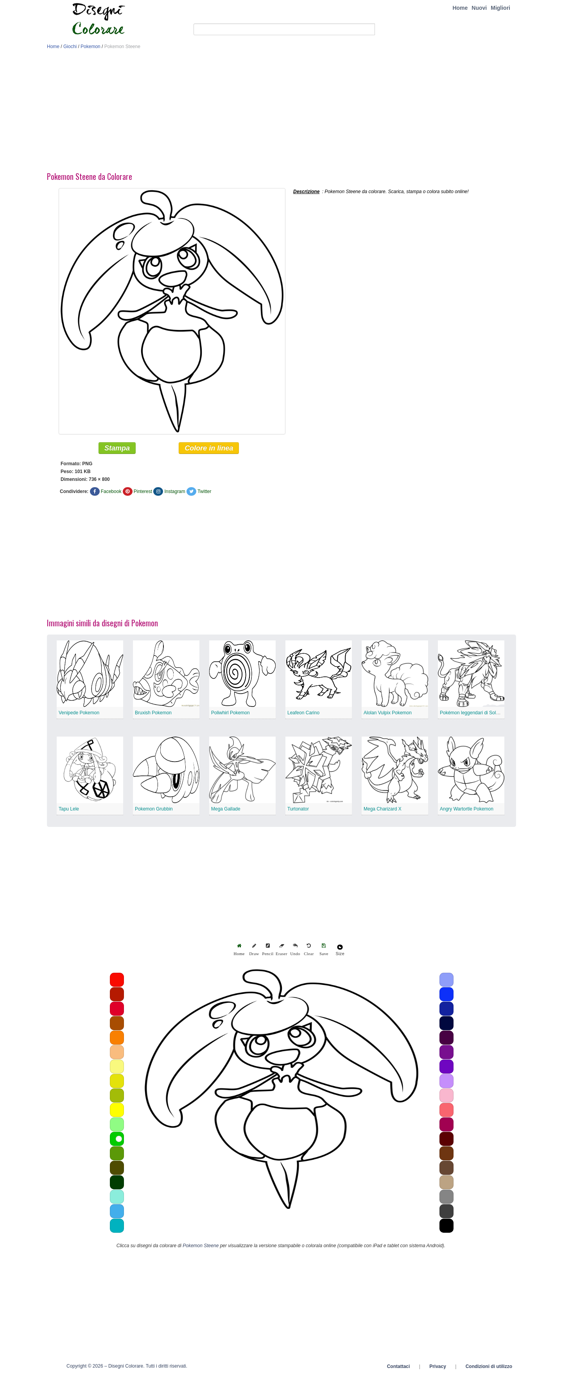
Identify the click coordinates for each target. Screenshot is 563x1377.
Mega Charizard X (383, 809)
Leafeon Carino (303, 712)
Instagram (174, 491)
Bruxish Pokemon (153, 712)
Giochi (70, 46)
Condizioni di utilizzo (489, 1366)
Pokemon (90, 46)
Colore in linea (209, 448)
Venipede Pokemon (79, 712)
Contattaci (398, 1366)
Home (460, 8)
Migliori (500, 8)
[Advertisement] (281, 112)
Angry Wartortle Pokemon (466, 809)
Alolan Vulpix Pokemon (388, 712)
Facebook (111, 491)
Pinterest (143, 491)
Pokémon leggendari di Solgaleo (473, 712)
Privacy (437, 1366)
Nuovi (479, 8)
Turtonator (298, 809)
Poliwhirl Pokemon (230, 712)
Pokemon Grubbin (154, 809)
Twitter (204, 491)
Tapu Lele (69, 809)
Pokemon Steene (201, 1245)
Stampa (117, 448)
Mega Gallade (225, 809)
